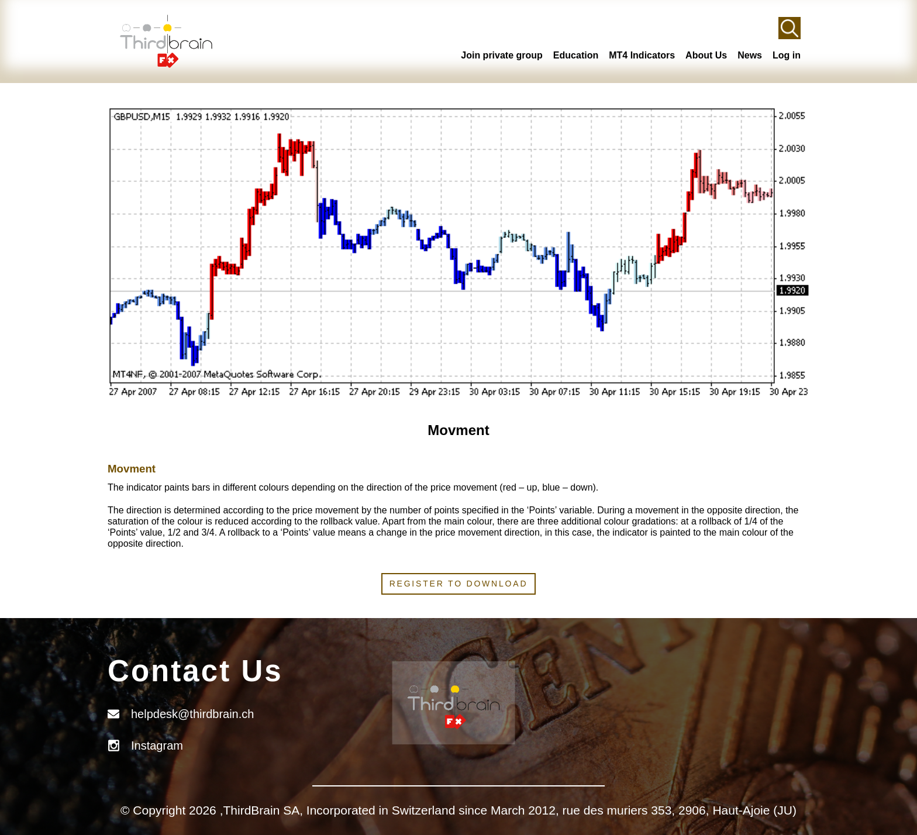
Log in (787, 55)
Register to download (458, 583)
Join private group (502, 55)
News (749, 55)
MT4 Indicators (642, 55)
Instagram (157, 745)
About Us (706, 55)
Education (575, 55)
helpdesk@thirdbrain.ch (192, 714)
